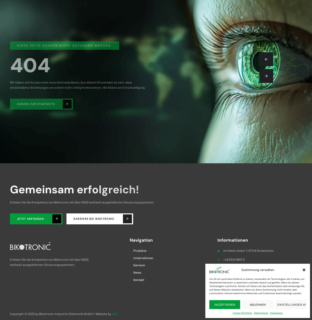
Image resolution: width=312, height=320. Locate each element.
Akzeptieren (224, 304)
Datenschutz (261, 313)
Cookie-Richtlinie (242, 313)
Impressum (276, 313)
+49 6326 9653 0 (234, 259)
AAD (115, 314)
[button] (304, 270)
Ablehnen (258, 304)
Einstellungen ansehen (291, 304)
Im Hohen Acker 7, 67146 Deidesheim (248, 250)
